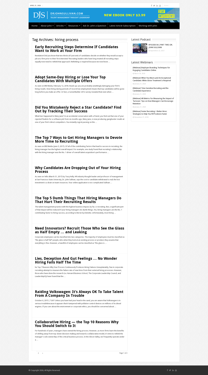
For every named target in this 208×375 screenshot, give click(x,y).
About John (46, 25)
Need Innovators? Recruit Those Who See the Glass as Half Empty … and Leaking (79, 230)
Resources (73, 25)
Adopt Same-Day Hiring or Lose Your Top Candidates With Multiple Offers (70, 79)
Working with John (148, 25)
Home (34, 25)
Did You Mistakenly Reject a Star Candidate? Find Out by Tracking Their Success (78, 109)
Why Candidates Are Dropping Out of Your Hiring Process (78, 170)
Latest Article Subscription (122, 25)
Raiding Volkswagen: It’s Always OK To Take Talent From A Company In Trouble (79, 294)
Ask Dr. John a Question (94, 25)
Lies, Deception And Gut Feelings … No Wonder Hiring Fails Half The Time (76, 260)
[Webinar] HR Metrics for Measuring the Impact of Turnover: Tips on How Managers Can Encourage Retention (153, 101)
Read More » (41, 67)
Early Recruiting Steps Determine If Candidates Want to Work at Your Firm (76, 49)
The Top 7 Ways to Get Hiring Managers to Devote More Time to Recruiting (78, 139)
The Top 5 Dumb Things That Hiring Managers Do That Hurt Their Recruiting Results (78, 200)
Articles (60, 25)
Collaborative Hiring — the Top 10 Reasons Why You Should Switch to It (77, 324)
